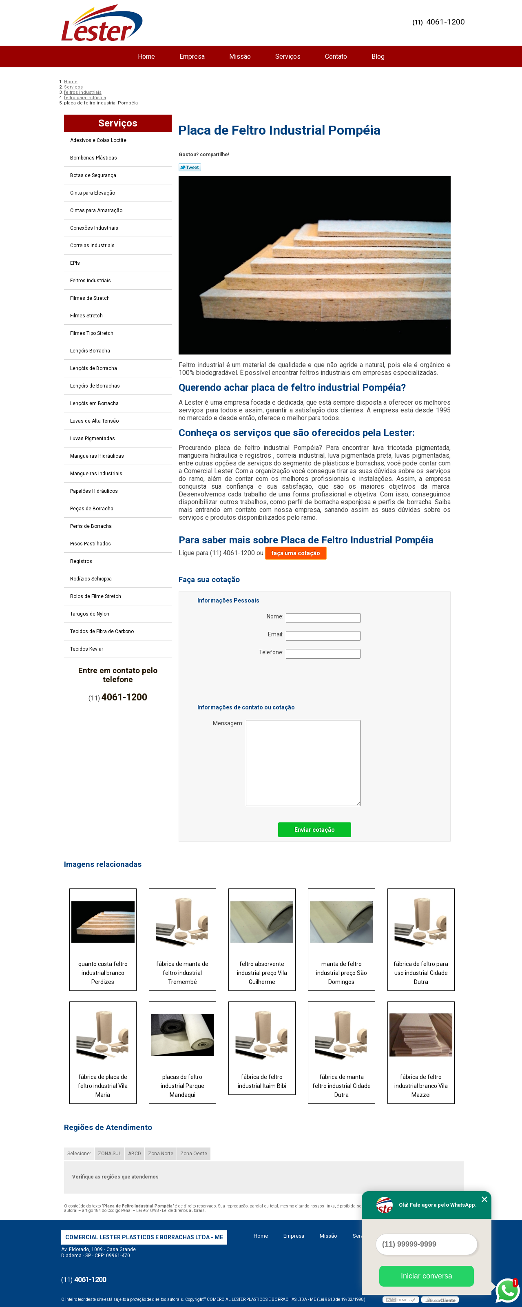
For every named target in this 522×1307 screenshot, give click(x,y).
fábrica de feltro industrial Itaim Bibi (262, 1081)
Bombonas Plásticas (94, 158)
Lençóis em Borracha (95, 403)
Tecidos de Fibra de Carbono (102, 631)
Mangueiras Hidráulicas (97, 456)
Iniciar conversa (426, 1276)
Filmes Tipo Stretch (92, 333)
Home (146, 56)
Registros (81, 561)
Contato (336, 56)
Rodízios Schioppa (91, 579)
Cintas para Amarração (97, 210)
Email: (314, 636)
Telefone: (310, 654)
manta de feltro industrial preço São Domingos (341, 973)
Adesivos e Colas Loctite (99, 140)
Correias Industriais (93, 245)
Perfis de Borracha (91, 526)
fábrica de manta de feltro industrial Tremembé (182, 973)
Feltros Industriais (91, 281)
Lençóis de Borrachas (95, 386)
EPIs (75, 263)
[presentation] (249, 683)
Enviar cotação (314, 829)
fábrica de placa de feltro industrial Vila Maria (103, 1086)
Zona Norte (160, 1153)
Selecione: (79, 1153)
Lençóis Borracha (90, 351)
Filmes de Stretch (90, 298)
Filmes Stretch (87, 316)
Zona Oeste (193, 1153)
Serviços (288, 56)
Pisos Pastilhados (91, 544)
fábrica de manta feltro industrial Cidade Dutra (341, 1086)
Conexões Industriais (94, 228)
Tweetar (190, 167)
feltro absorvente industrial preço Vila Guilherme (262, 973)
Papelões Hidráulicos (94, 491)
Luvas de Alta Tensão (95, 421)
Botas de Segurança (93, 175)
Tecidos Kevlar (87, 649)
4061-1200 (445, 22)
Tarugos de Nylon (90, 614)
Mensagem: (287, 763)
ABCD (134, 1153)
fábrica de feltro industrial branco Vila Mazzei (421, 1086)
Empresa (192, 56)
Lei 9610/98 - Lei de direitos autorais (170, 1210)
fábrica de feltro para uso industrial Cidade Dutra (421, 973)
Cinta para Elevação (93, 193)
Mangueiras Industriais (97, 473)
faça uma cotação (296, 553)
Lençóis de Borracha (94, 368)
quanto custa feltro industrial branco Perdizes (103, 973)
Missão (240, 56)
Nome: (314, 618)
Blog (378, 56)
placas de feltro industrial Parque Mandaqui (182, 1086)
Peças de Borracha (92, 509)
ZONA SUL (109, 1153)
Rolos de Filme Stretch (96, 596)
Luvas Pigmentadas (93, 438)
